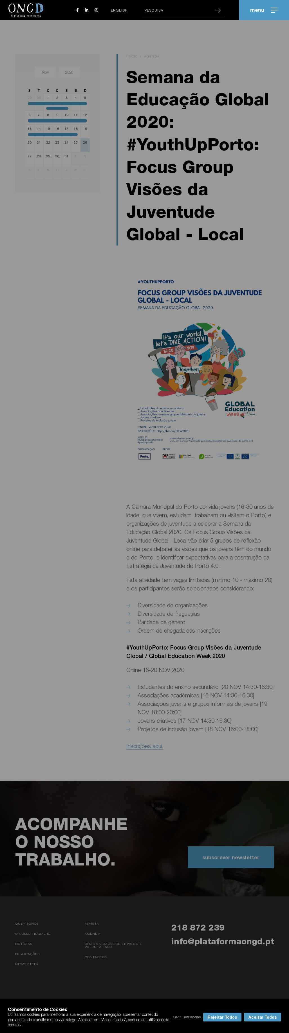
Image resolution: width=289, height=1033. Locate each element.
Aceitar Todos (262, 1017)
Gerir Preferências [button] (187, 1017)
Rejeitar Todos (222, 1017)
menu (264, 10)
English (119, 10)
